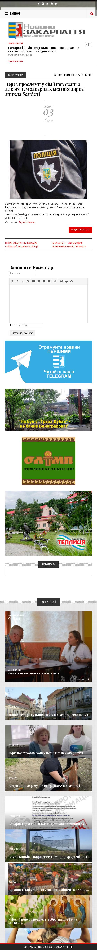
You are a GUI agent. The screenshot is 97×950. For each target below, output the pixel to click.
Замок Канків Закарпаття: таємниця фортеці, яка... (49, 857)
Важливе (12, 882)
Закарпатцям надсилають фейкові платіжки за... (48, 824)
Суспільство (14, 670)
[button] (12, 281)
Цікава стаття (80, 230)
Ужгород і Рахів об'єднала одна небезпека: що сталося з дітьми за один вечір (43, 49)
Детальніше (81, 678)
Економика (13, 745)
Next (90, 44)
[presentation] (12, 281)
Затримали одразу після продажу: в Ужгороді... (45, 786)
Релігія (11, 915)
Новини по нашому (17, 849)
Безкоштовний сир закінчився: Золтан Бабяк (33, 673)
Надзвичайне (14, 816)
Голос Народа (14, 707)
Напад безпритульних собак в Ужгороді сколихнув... (50, 715)
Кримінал (13, 778)
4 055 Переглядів (64, 74)
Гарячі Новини (27, 222)
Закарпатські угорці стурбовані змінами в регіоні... (49, 890)
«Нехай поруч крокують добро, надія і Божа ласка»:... (43, 921)
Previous (86, 44)
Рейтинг (85, 74)
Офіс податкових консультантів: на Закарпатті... (47, 753)
